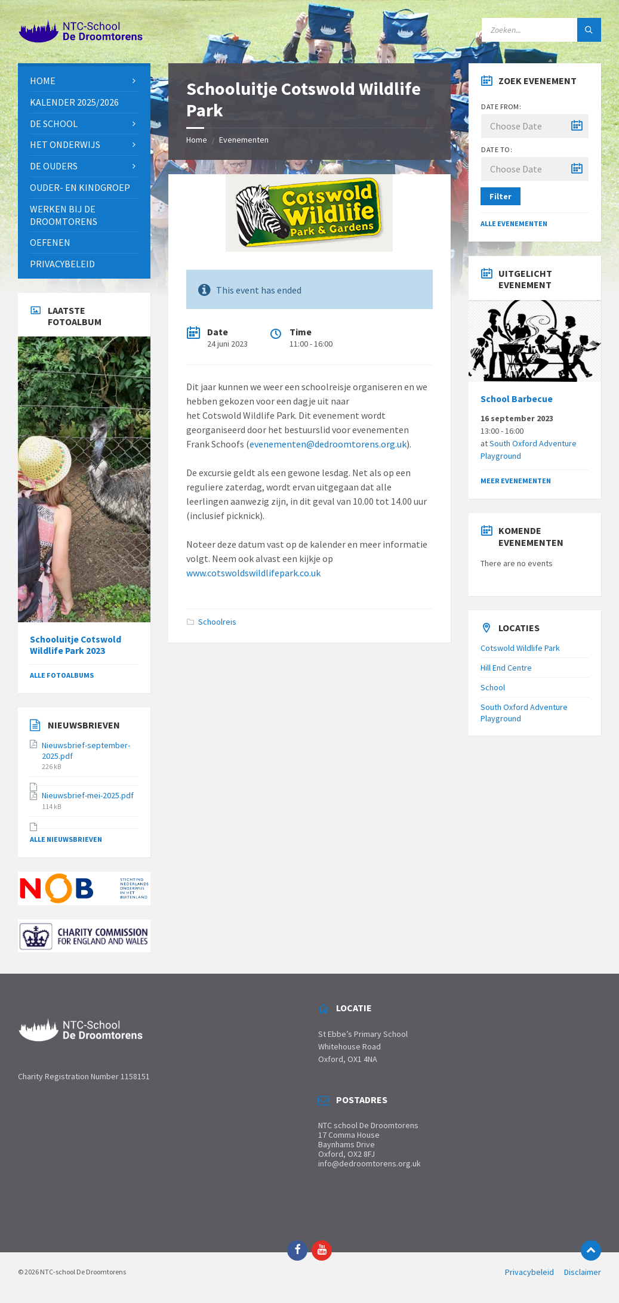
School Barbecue (517, 399)
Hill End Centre (506, 667)
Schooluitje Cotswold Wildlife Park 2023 (75, 645)
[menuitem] (84, 80)
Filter (500, 196)
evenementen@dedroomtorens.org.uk (328, 444)
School (493, 687)
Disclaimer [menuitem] (582, 1272)
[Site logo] (80, 40)
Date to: (496, 149)
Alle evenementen (514, 223)
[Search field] (541, 30)
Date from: (501, 106)
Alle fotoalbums (62, 675)
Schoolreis (217, 621)
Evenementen (244, 139)
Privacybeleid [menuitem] (529, 1272)
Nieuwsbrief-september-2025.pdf (86, 750)
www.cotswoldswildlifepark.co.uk (253, 573)
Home (196, 139)
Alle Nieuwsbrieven (66, 839)
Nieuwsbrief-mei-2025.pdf (88, 795)
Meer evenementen (516, 480)
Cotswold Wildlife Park (520, 648)
